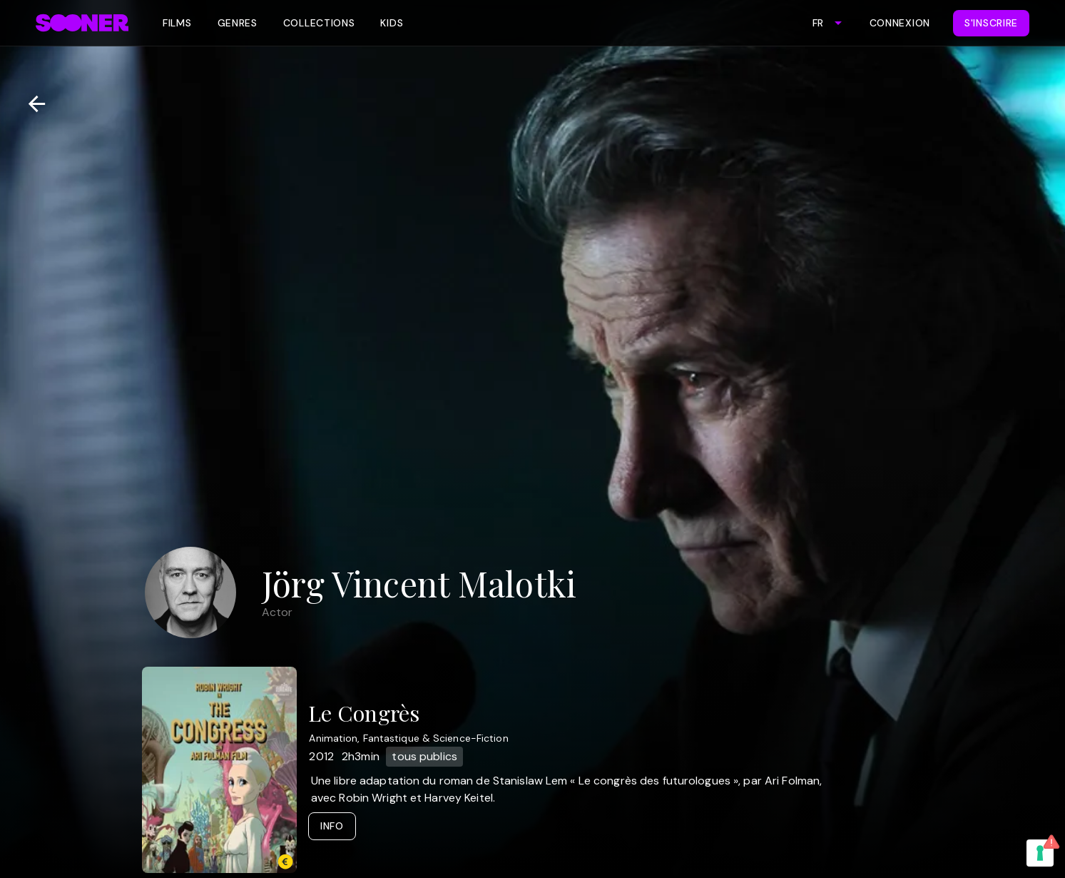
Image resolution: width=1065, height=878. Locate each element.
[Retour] (31, 104)
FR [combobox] (817, 22)
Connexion (900, 22)
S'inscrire (991, 22)
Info (332, 825)
